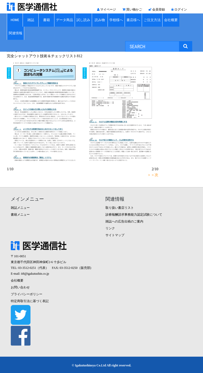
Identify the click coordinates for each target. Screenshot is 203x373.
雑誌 (30, 20)
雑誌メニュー (20, 208)
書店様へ (133, 20)
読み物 (100, 20)
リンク (110, 228)
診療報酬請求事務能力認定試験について (133, 214)
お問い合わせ (20, 287)
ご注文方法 (152, 20)
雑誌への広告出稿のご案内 (124, 221)
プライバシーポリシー (26, 294)
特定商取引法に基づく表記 (30, 301)
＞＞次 (152, 175)
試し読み (83, 20)
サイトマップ (114, 235)
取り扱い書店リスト (119, 208)
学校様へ (116, 20)
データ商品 (64, 20)
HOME (15, 20)
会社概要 (171, 20)
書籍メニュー (20, 214)
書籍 (46, 20)
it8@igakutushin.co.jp (35, 273)
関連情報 (15, 33)
